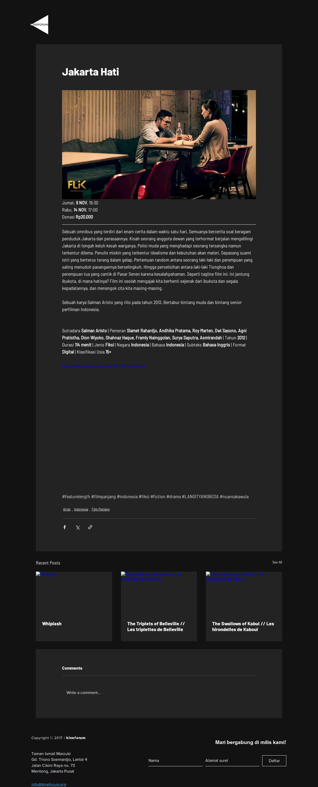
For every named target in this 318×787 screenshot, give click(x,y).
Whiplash (52, 623)
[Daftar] (274, 760)
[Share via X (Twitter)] (77, 527)
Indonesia (81, 509)
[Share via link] (90, 527)
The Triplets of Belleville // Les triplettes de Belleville (156, 626)
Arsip (66, 509)
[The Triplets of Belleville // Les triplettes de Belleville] (159, 593)
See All (277, 562)
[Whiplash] (74, 593)
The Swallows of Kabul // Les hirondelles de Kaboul (243, 626)
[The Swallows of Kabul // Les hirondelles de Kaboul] (244, 593)
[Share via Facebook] (64, 527)
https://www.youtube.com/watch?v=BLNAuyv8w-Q (103, 365)
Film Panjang (101, 509)
